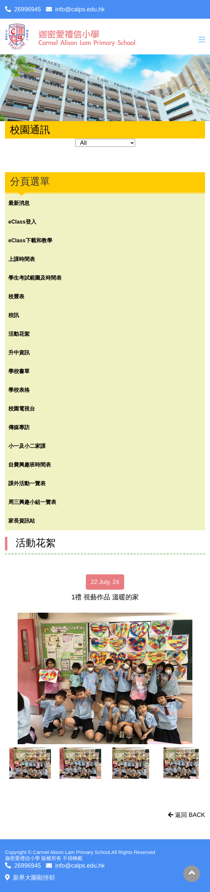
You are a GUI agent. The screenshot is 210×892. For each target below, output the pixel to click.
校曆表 (16, 296)
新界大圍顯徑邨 (30, 877)
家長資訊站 (21, 521)
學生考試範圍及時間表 (35, 278)
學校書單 (19, 371)
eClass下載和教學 (30, 240)
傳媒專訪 (19, 427)
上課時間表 (21, 259)
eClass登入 (22, 222)
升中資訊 (19, 352)
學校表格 (19, 390)
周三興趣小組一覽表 (32, 502)
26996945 (23, 9)
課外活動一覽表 (27, 483)
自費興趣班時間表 (29, 465)
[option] (105, 678)
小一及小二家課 (27, 446)
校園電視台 (21, 408)
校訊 (13, 315)
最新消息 (19, 203)
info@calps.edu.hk (75, 9)
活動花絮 (19, 334)
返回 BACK (186, 815)
